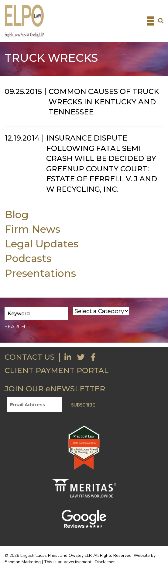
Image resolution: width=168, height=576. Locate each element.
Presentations (40, 273)
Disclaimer (105, 562)
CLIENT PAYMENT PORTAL (57, 370)
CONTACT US (30, 356)
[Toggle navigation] (150, 21)
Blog (17, 214)
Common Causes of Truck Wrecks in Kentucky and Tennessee (104, 101)
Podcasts (28, 258)
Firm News (32, 229)
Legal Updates (41, 243)
